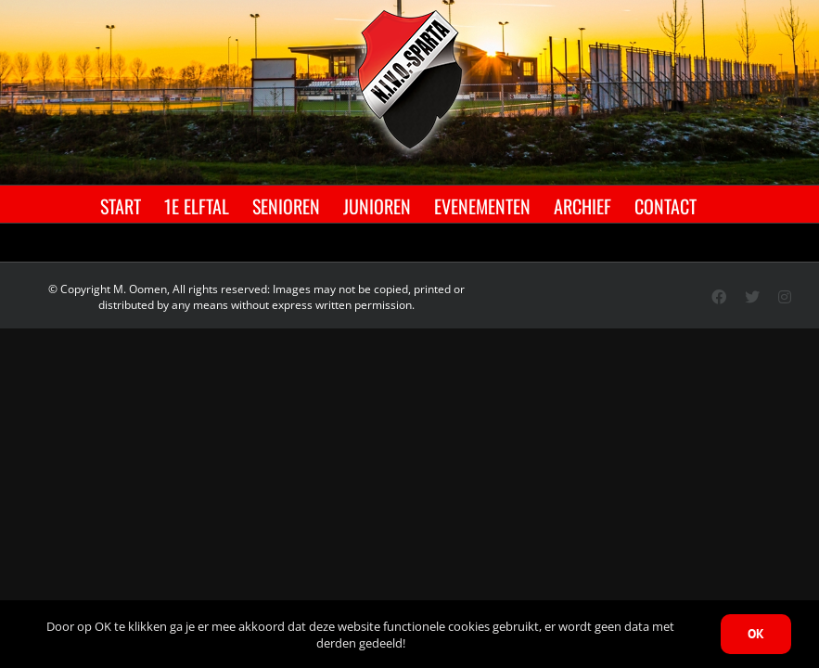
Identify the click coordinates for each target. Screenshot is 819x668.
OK (756, 633)
